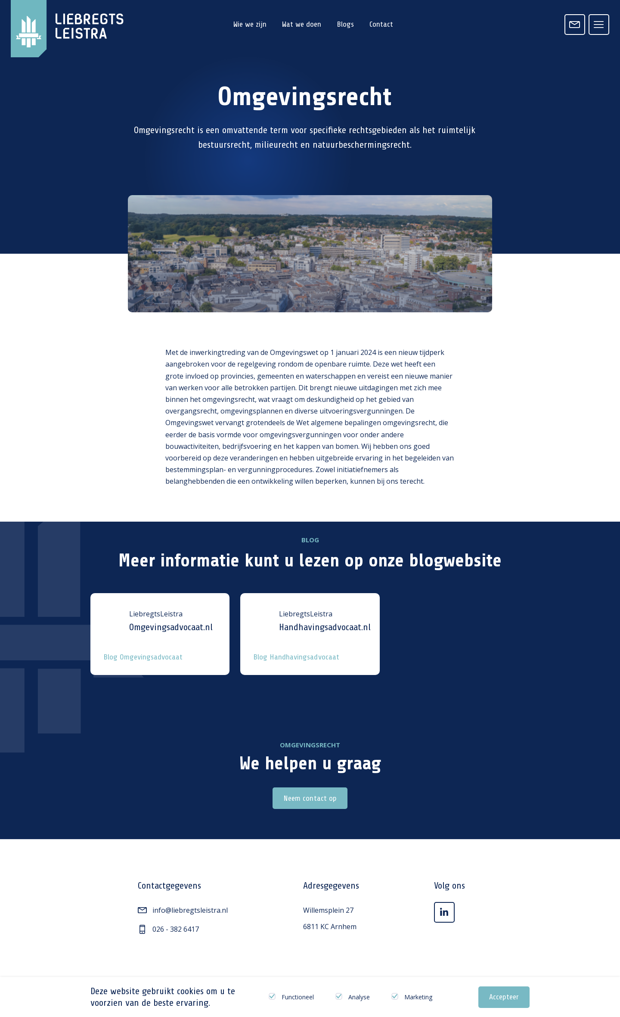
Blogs (345, 24)
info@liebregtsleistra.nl (183, 910)
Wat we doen (301, 24)
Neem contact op (309, 798)
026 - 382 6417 (168, 929)
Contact (381, 24)
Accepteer (504, 996)
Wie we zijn (250, 24)
